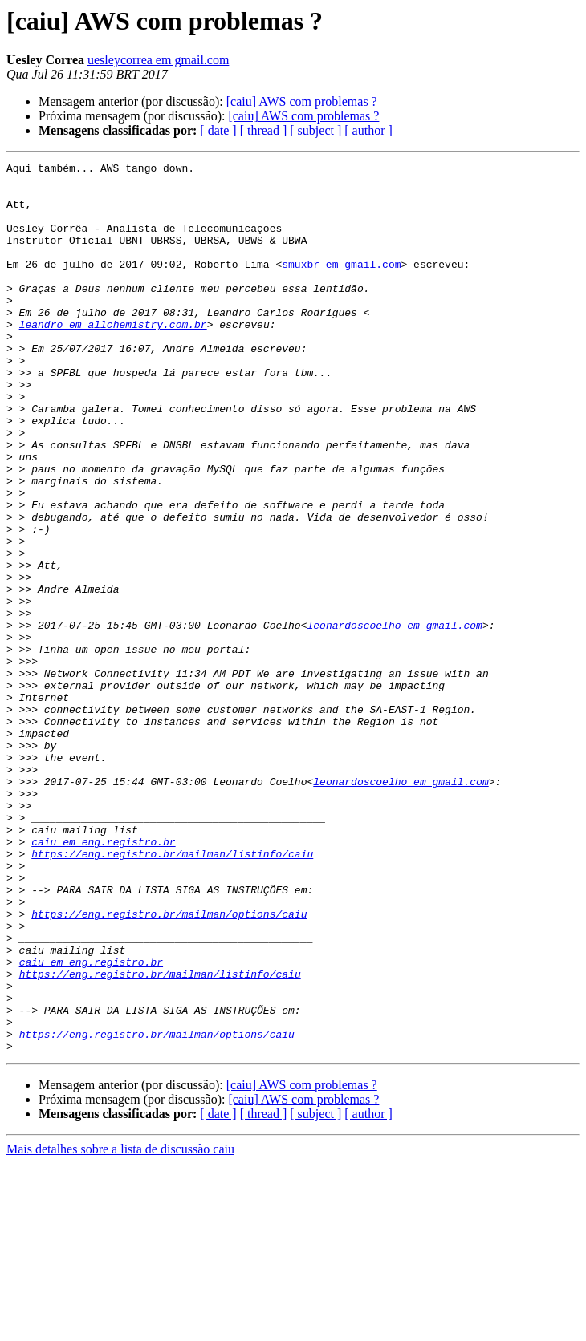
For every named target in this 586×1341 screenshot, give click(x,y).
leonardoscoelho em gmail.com (394, 718)
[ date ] (218, 130)
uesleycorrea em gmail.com (158, 60)
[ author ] (368, 130)
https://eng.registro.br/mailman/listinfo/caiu (172, 993)
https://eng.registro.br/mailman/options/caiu (169, 1065)
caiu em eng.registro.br (103, 978)
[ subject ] (315, 130)
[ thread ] (263, 130)
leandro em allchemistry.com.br (113, 357)
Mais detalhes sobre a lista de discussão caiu (120, 1327)
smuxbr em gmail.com (341, 285)
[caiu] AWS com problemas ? (301, 101)
